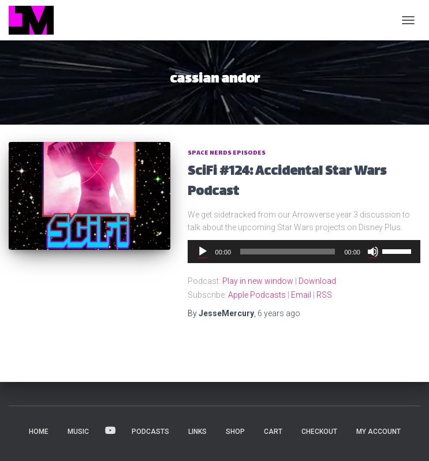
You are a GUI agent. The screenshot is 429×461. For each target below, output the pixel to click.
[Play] (202, 251)
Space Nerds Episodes (227, 153)
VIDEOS (110, 431)
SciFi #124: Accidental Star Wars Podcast (287, 182)
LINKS (197, 432)
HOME (39, 432)
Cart (273, 432)
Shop (235, 432)
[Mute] (373, 251)
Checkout (319, 432)
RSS (324, 294)
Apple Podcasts (257, 294)
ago (279, 313)
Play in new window (257, 281)
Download (317, 281)
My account (378, 432)
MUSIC (78, 432)
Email (301, 294)
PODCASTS (150, 432)
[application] (304, 251)
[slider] (287, 251)
